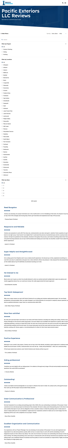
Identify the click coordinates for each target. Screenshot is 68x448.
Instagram (6, 425)
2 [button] (39, 332)
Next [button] (47, 332)
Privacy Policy (34, 443)
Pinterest (6, 422)
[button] (62, 3)
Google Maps (7, 427)
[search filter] (9, 40)
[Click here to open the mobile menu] (65, 3)
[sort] (59, 33)
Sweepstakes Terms (38, 444)
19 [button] (44, 332)
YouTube (6, 420)
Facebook (6, 416)
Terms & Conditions (29, 444)
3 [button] (41, 332)
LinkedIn (6, 418)
